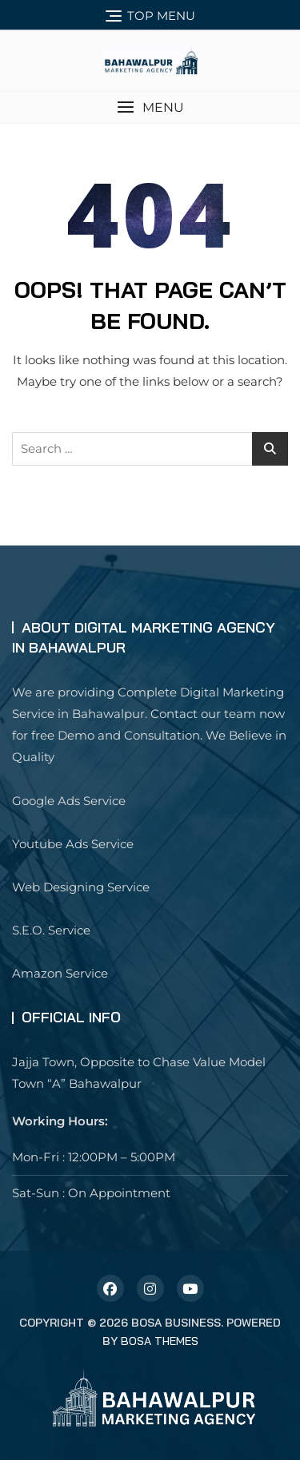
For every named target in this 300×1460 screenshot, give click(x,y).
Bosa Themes (159, 1341)
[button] (150, 107)
